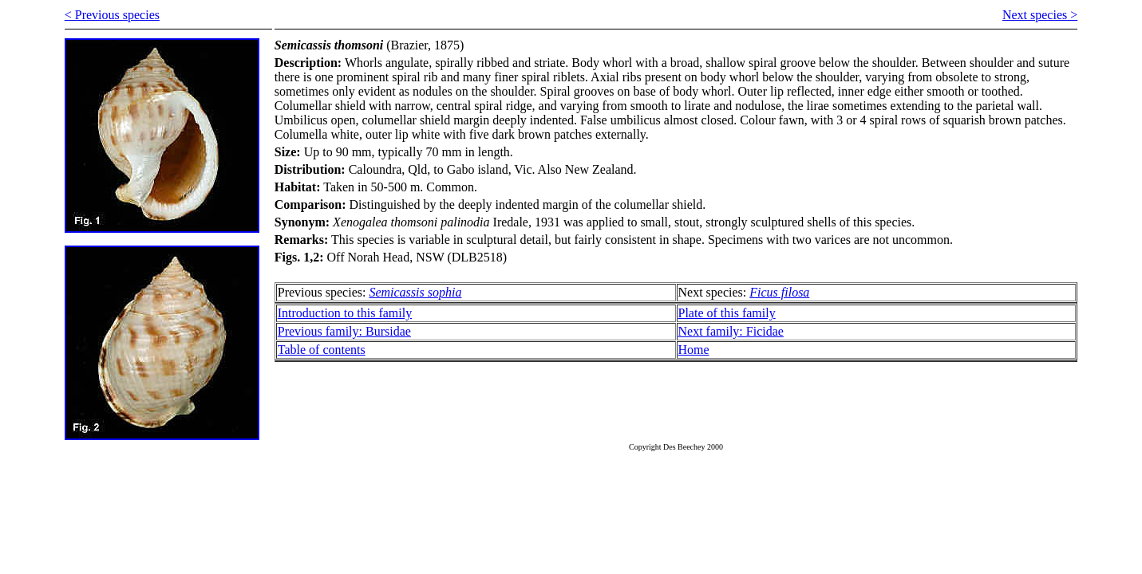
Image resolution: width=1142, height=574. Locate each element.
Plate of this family (727, 313)
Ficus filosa (779, 292)
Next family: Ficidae (731, 331)
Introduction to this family (345, 313)
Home (693, 349)
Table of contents (322, 349)
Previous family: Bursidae (344, 331)
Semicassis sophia (415, 292)
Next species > (1039, 15)
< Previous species (112, 15)
